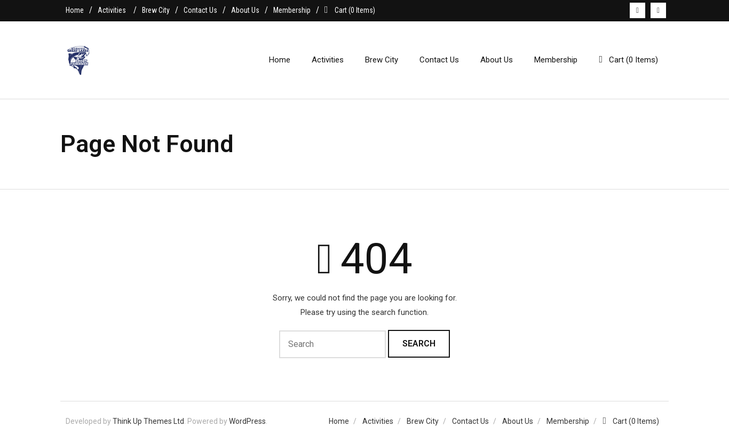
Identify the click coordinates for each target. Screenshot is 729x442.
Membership (292, 10)
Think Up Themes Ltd (148, 421)
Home (75, 10)
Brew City (156, 10)
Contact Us (200, 10)
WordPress (247, 421)
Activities (112, 10)
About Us (245, 10)
